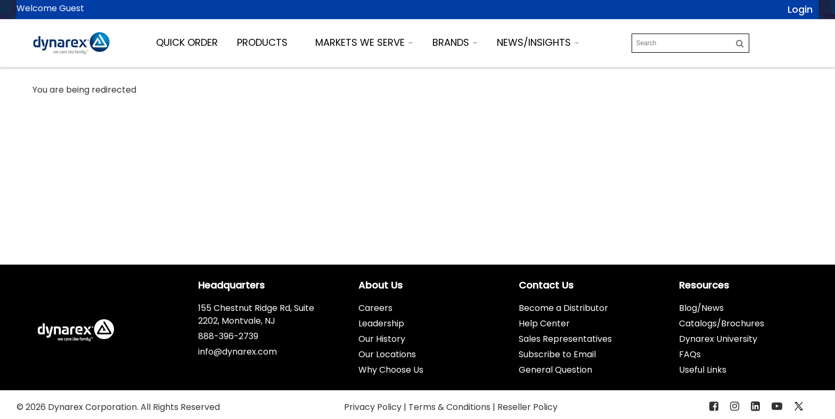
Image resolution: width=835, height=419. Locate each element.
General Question (555, 370)
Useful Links (702, 370)
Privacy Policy (374, 407)
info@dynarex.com (237, 352)
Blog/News (701, 308)
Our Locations (387, 354)
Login (800, 9)
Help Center (544, 323)
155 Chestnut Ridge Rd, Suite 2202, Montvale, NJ (256, 314)
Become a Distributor (563, 308)
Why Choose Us (390, 370)
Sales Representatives (565, 339)
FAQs (690, 354)
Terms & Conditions (450, 407)
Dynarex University (718, 339)
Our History (381, 339)
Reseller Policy (527, 407)
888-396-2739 (228, 336)
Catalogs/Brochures (721, 323)
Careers (375, 308)
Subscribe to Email (557, 354)
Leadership (381, 323)
